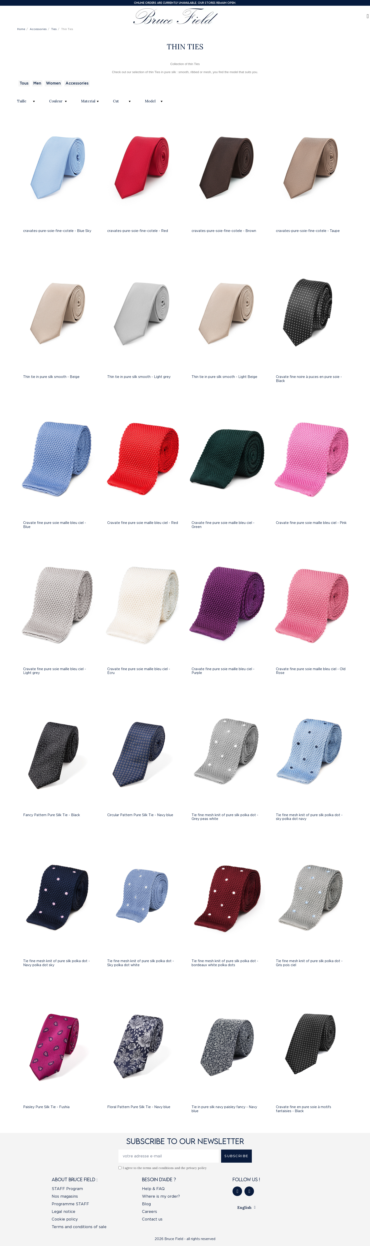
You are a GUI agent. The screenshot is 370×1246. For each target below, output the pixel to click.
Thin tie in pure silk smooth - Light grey (139, 377)
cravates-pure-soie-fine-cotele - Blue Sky (57, 231)
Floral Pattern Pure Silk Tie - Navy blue (138, 1107)
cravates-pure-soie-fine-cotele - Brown (224, 231)
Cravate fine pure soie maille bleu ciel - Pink (311, 523)
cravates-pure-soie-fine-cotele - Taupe (308, 231)
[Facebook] (237, 1191)
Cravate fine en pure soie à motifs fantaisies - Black (303, 1109)
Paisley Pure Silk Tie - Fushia (46, 1107)
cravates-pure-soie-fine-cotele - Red (137, 231)
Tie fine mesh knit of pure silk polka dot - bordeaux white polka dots (225, 963)
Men (37, 83)
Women (53, 83)
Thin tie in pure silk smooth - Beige (51, 377)
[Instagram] (249, 1191)
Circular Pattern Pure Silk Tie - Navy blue (140, 815)
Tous (24, 83)
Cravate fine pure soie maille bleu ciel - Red (142, 523)
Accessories (77, 83)
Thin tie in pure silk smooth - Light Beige (224, 377)
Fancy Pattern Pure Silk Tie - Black (51, 815)
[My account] (367, 16)
